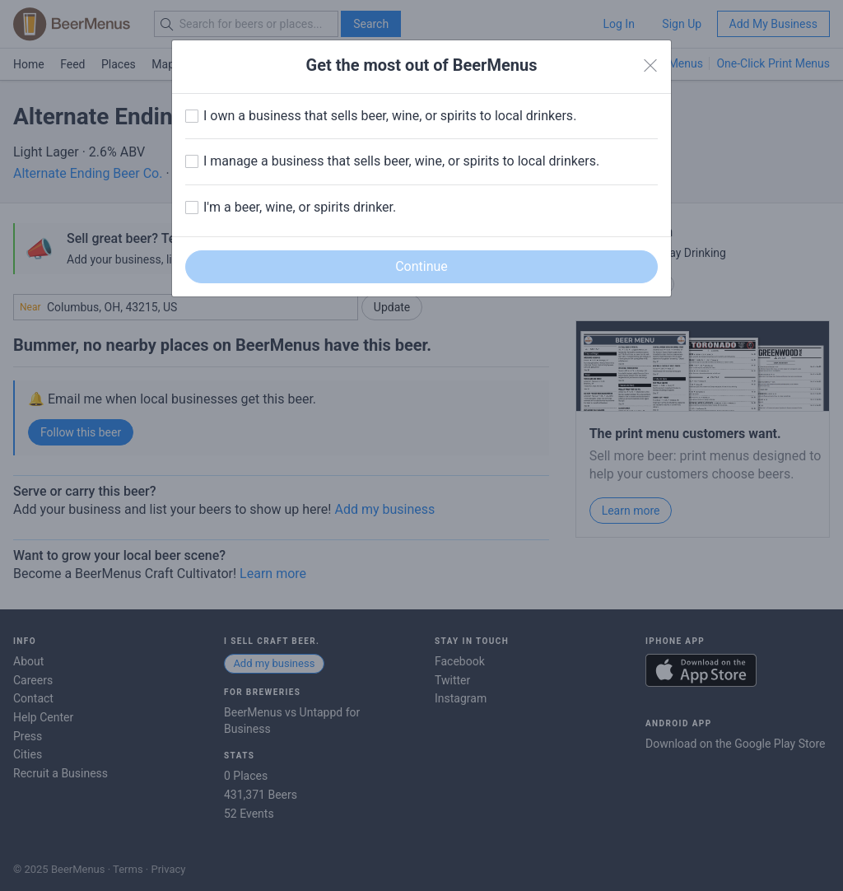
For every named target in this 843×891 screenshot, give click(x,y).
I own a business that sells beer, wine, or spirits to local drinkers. (389, 116)
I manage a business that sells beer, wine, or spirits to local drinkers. (401, 161)
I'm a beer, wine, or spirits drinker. (299, 207)
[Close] (650, 66)
